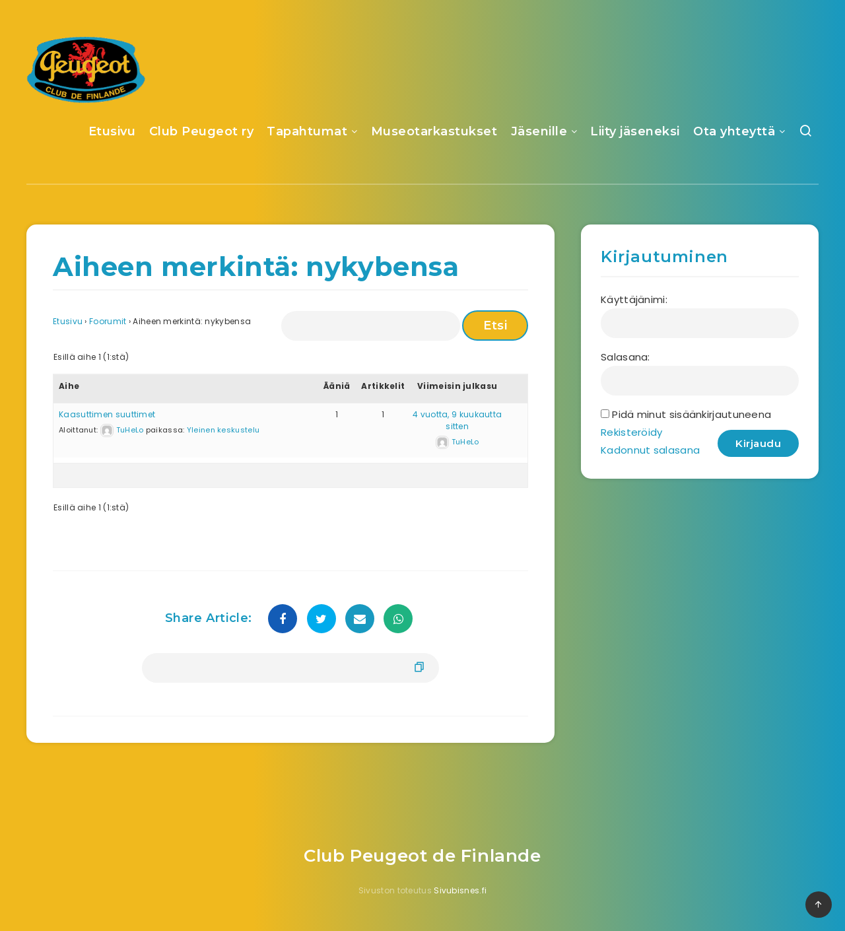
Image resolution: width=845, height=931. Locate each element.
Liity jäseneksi (635, 131)
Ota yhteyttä (734, 131)
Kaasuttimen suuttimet (107, 414)
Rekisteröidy (632, 432)
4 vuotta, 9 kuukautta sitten (457, 420)
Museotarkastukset (434, 131)
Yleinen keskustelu (223, 430)
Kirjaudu (758, 443)
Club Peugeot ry (201, 131)
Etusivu (112, 131)
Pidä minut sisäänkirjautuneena (691, 414)
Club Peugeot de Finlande (422, 855)
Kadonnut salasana (650, 450)
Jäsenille (539, 131)
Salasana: (625, 357)
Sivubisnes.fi (460, 890)
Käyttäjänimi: (634, 299)
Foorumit (107, 321)
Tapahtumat (307, 131)
